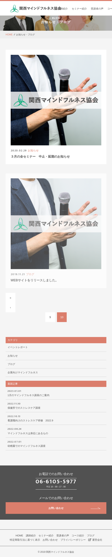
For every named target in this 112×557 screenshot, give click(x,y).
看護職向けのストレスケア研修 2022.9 (56, 418)
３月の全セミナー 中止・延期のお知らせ (40, 156)
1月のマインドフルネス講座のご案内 (56, 393)
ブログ (30, 276)
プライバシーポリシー (73, 539)
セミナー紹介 (79, 8)
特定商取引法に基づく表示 (25, 539)
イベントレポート (18, 347)
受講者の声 (97, 8)
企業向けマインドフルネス (23, 372)
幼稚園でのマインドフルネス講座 (56, 443)
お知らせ (33, 150)
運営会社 (95, 539)
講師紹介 (63, 8)
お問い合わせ (74, 508)
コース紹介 (78, 535)
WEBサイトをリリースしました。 (34, 283)
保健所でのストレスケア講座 (56, 405)
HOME (9, 34)
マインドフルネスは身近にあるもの (56, 431)
